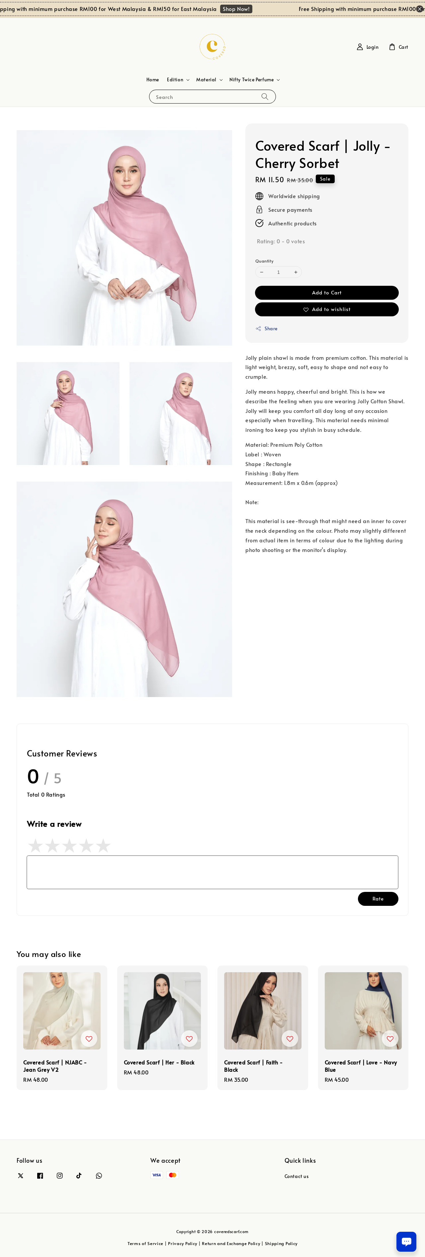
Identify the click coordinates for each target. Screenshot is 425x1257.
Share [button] (266, 328)
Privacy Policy (182, 1243)
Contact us (297, 1176)
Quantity (264, 261)
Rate (378, 898)
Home (152, 79)
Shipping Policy (281, 1243)
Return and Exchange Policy (231, 1243)
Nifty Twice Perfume (251, 80)
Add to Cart (327, 292)
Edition (175, 80)
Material (206, 80)
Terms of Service (145, 1243)
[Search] (265, 96)
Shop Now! (242, 8)
